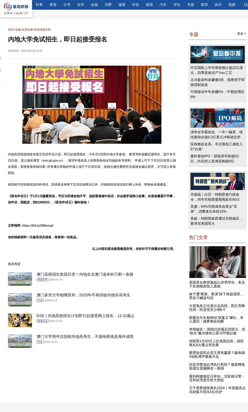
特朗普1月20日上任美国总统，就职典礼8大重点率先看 (216, 343)
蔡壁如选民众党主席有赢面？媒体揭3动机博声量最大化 (217, 355)
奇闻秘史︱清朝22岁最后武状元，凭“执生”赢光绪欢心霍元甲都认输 (217, 331)
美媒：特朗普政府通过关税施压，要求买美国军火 (216, 221)
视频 (231, 5)
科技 (135, 5)
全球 (80, 5)
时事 (39, 5)
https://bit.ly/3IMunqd (37, 225)
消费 (108, 5)
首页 (10, 29)
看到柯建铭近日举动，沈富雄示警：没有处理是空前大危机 (217, 378)
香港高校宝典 (42, 29)
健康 (121, 5)
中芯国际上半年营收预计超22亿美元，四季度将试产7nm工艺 (216, 70)
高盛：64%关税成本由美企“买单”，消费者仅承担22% (213, 209)
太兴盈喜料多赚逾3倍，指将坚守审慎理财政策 (217, 82)
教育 (204, 5)
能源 (149, 5)
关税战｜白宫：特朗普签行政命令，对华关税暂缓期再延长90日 (215, 197)
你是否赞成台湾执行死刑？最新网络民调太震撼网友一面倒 (217, 366)
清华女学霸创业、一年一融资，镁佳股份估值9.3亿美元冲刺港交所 (216, 134)
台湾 (66, 5)
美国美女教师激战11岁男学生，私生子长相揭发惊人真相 (217, 284)
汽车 (163, 5)
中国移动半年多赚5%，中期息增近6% (217, 94)
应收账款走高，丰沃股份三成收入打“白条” (216, 146)
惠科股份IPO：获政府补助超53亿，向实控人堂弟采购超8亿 (214, 158)
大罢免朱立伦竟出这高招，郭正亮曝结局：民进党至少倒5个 (217, 308)
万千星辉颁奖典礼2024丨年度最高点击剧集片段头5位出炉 (217, 390)
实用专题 (27, 29)
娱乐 (218, 5)
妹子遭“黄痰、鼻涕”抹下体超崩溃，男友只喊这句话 (216, 296)
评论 (176, 5)
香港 (53, 5)
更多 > (241, 33)
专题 (190, 5)
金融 (94, 5)
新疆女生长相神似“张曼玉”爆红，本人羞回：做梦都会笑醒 (216, 319)
